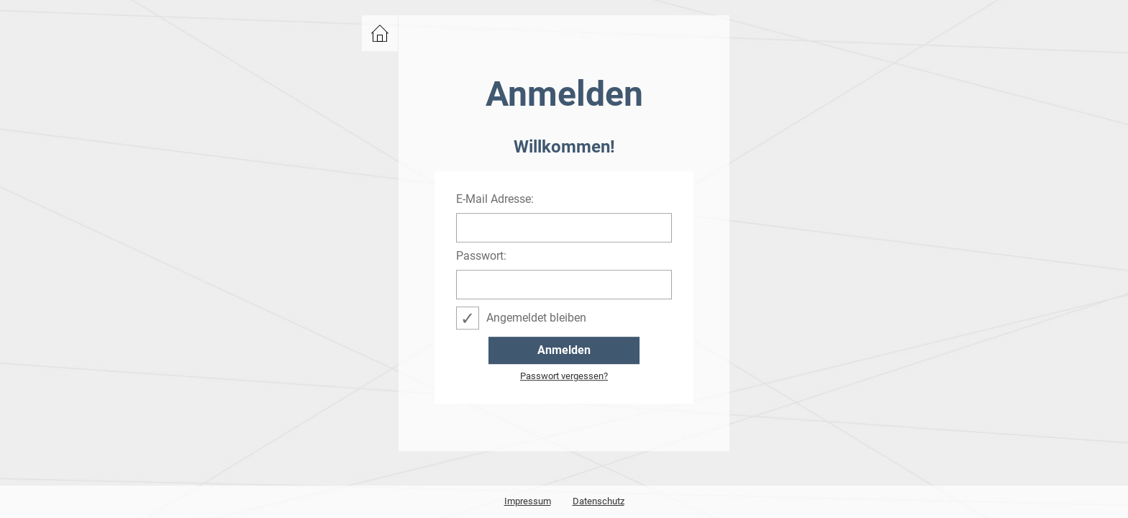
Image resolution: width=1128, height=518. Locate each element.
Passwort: (481, 256)
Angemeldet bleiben (536, 317)
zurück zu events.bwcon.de (380, 33)
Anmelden (564, 350)
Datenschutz (598, 501)
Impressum (527, 501)
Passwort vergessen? (564, 376)
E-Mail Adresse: (495, 199)
